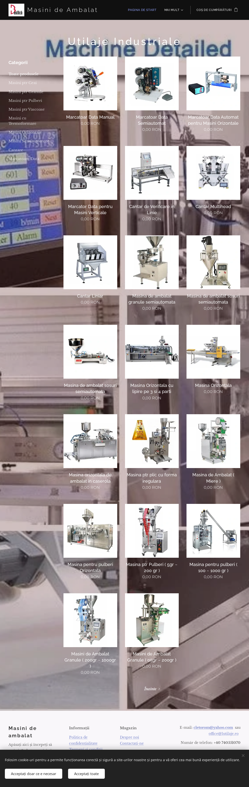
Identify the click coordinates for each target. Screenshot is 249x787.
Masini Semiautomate (29, 141)
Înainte (150, 689)
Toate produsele (24, 74)
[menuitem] (144, 10)
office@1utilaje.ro (224, 733)
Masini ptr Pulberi (25, 100)
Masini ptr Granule (26, 91)
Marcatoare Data (24, 158)
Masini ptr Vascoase (27, 109)
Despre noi (129, 737)
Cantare (16, 150)
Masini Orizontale (25, 132)
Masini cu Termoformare (22, 120)
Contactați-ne (132, 743)
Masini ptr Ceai (23, 82)
